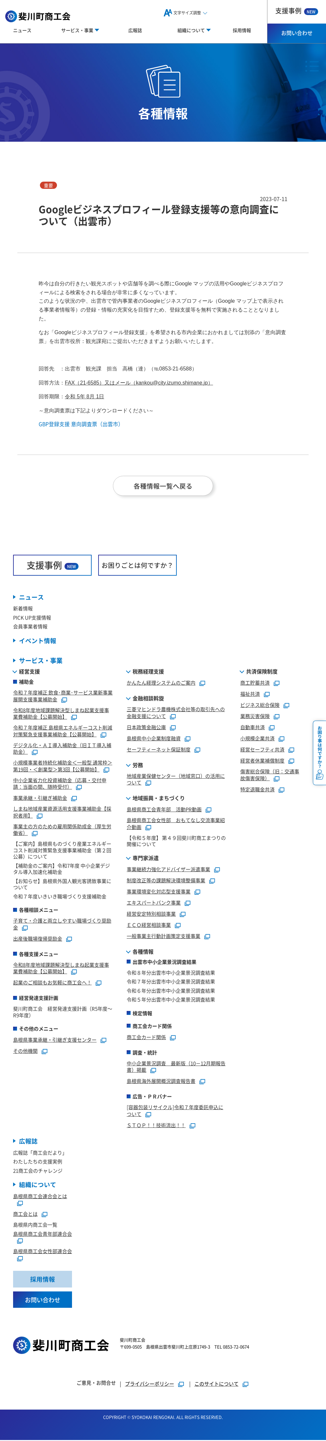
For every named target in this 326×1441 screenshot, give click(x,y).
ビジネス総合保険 (260, 705)
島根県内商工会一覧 (35, 1225)
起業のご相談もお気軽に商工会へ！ (52, 983)
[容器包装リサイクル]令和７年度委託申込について (175, 1111)
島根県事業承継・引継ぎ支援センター (55, 1040)
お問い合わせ (297, 33)
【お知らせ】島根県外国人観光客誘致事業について (62, 885)
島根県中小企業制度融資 (154, 738)
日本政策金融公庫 (146, 727)
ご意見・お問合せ (96, 1383)
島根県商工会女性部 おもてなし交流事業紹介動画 (176, 824)
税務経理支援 (148, 672)
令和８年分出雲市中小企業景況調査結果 (171, 973)
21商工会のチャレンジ (38, 1171)
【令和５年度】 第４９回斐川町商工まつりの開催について (176, 841)
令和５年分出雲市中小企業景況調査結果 (171, 1000)
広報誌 (135, 30)
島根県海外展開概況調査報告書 (161, 1081)
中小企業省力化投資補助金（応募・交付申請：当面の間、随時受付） (59, 784)
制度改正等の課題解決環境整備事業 (166, 880)
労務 (138, 765)
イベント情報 (37, 641)
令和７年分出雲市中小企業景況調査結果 (171, 982)
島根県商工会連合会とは (40, 1196)
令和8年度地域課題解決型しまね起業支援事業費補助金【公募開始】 (61, 714)
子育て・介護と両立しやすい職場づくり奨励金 (62, 924)
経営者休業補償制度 (262, 761)
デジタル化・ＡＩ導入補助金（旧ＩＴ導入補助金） (62, 749)
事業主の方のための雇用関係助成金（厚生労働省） (62, 830)
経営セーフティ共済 (262, 750)
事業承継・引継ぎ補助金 (40, 798)
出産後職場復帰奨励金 (37, 939)
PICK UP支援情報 (32, 617)
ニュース (22, 30)
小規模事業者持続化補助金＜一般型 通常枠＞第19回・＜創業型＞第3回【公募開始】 (62, 766)
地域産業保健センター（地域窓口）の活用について (176, 780)
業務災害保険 (255, 716)
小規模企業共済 (257, 738)
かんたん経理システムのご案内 (161, 683)
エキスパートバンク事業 (154, 903)
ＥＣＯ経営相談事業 (149, 925)
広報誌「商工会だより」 (40, 1153)
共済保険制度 (262, 672)
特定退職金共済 (257, 789)
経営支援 (29, 672)
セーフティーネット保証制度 (158, 750)
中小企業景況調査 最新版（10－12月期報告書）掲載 (176, 1067)
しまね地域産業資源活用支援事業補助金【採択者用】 (62, 813)
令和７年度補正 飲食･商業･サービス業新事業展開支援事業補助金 (63, 696)
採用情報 (242, 30)
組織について (37, 1185)
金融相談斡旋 (148, 698)
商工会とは (25, 1214)
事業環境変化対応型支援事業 (158, 892)
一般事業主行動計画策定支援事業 (163, 936)
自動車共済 (252, 727)
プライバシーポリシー (149, 1384)
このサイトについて (216, 1384)
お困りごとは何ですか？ (137, 565)
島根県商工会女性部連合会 (42, 1252)
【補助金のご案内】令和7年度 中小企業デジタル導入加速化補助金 (61, 869)
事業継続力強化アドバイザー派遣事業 (168, 869)
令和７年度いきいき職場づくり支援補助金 (59, 896)
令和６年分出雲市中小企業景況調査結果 (171, 991)
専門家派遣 (146, 858)
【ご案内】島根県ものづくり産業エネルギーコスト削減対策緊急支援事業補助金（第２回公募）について (62, 850)
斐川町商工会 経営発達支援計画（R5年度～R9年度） (62, 1012)
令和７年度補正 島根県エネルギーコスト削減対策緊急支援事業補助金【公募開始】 (62, 731)
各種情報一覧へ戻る (163, 486)
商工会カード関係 (146, 1037)
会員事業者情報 (30, 626)
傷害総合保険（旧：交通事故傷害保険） (269, 775)
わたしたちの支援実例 (37, 1162)
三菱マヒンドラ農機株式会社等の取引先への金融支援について (176, 713)
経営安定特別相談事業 (151, 914)
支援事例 (296, 10)
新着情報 (23, 608)
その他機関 (25, 1051)
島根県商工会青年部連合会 (42, 1234)
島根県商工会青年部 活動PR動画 (164, 809)
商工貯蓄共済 (255, 683)
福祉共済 (250, 694)
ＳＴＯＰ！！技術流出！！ (156, 1125)
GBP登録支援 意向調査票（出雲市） (81, 424)
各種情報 (143, 952)
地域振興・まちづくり (159, 798)
